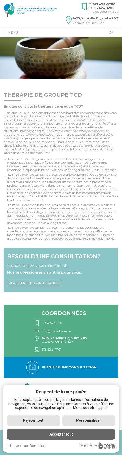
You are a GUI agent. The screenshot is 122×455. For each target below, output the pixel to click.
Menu (13, 32)
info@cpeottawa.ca (103, 12)
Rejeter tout (33, 420)
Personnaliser (88, 420)
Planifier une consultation (34, 283)
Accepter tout (61, 434)
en (111, 32)
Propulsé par (97, 445)
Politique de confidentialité (26, 446)
